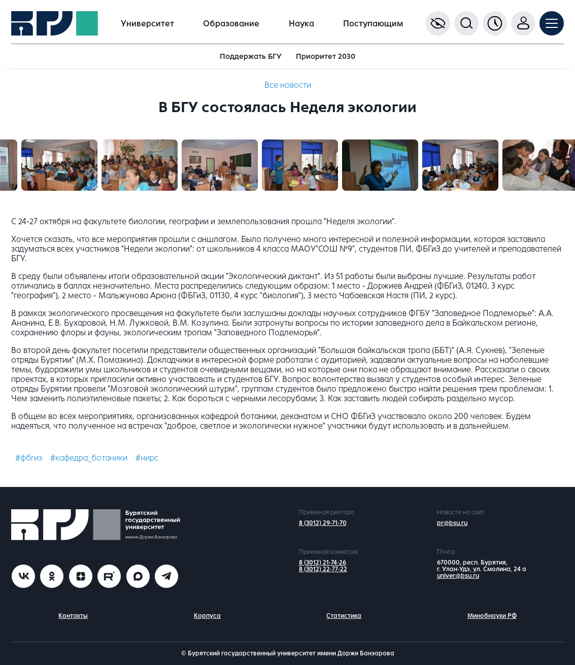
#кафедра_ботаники (88, 457)
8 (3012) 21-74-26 (322, 562)
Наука (301, 23)
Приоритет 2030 (325, 56)
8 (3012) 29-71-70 (323, 523)
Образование (231, 23)
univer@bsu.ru (458, 576)
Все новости (287, 85)
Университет (147, 23)
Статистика (343, 616)
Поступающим (373, 23)
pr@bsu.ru (452, 523)
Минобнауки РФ (492, 616)
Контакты (73, 616)
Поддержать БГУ (251, 56)
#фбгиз (28, 457)
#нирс (147, 457)
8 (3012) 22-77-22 (323, 569)
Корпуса (207, 616)
